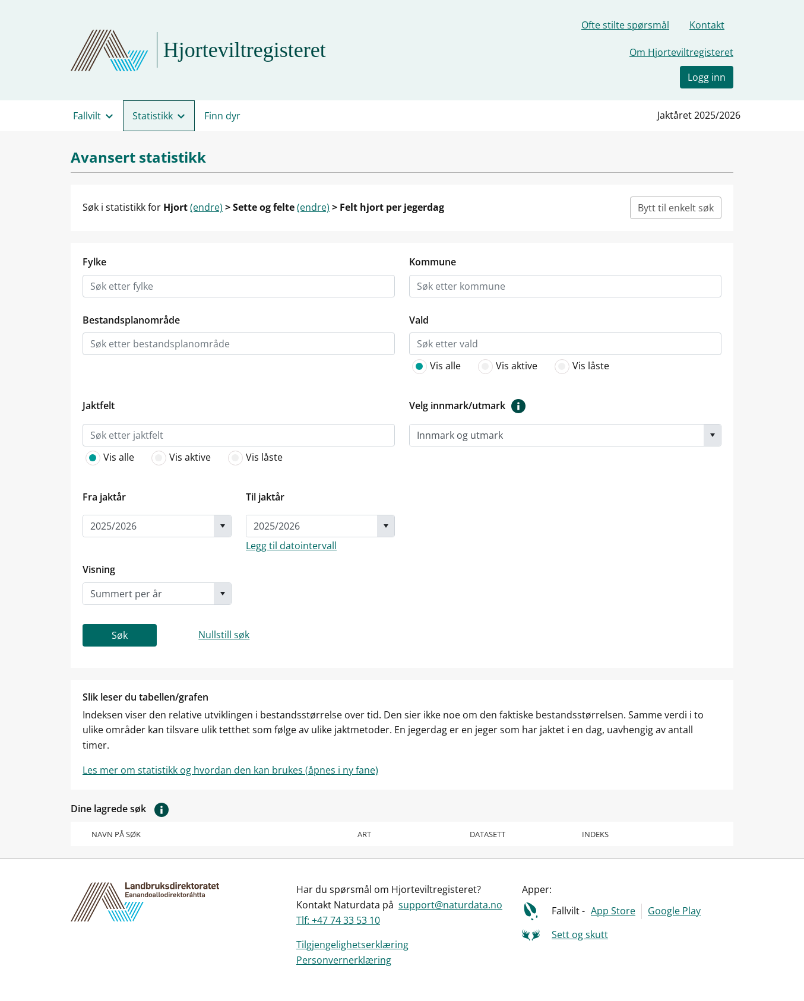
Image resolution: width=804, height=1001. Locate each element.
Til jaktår (265, 496)
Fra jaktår (104, 496)
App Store (613, 910)
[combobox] (557, 435)
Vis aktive (506, 366)
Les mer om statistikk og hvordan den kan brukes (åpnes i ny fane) (230, 770)
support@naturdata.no (450, 904)
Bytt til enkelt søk (676, 207)
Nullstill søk (223, 634)
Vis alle (435, 366)
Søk (120, 635)
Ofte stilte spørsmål (625, 24)
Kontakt (706, 24)
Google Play (674, 910)
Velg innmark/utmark (470, 406)
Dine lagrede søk (123, 809)
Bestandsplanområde (131, 320)
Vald (419, 320)
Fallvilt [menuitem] (87, 115)
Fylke (94, 261)
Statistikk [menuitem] (152, 115)
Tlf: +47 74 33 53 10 (338, 920)
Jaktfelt (99, 405)
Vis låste (580, 366)
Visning (99, 569)
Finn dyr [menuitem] (222, 115)
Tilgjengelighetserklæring (352, 944)
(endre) (206, 207)
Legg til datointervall (291, 545)
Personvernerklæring (343, 960)
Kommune (432, 261)
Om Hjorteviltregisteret (681, 52)
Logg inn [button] (707, 77)
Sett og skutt (580, 934)
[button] (161, 808)
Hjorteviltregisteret (244, 50)
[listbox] (133, 286)
